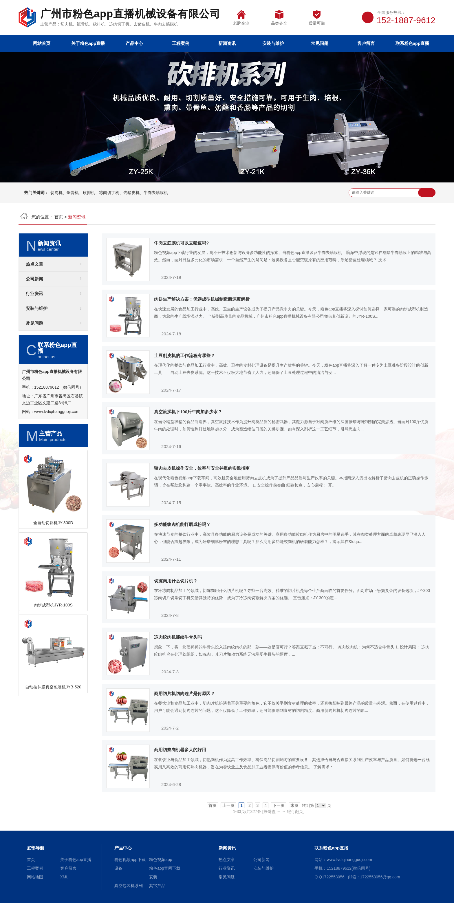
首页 (58, 216)
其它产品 (157, 885)
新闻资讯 (227, 43)
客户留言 (366, 43)
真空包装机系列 (128, 885)
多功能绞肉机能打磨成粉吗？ (182, 524)
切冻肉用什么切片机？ (175, 580)
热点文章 (34, 264)
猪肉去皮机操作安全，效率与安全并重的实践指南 (202, 468)
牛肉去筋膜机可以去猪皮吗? (181, 242)
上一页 (228, 805)
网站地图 (35, 877)
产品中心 (134, 43)
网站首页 (41, 43)
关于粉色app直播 (88, 43)
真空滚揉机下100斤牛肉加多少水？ (188, 411)
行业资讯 (34, 293)
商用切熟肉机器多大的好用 (180, 749)
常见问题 (319, 43)
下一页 (278, 805)
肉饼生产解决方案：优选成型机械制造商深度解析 (202, 299)
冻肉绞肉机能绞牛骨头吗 (178, 637)
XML (64, 877)
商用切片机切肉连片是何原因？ (184, 693)
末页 (294, 805)
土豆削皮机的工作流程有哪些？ (184, 355)
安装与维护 (273, 43)
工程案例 (180, 43)
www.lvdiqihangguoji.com (56, 411)
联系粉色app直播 (412, 43)
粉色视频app (160, 859)
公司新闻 (34, 279)
